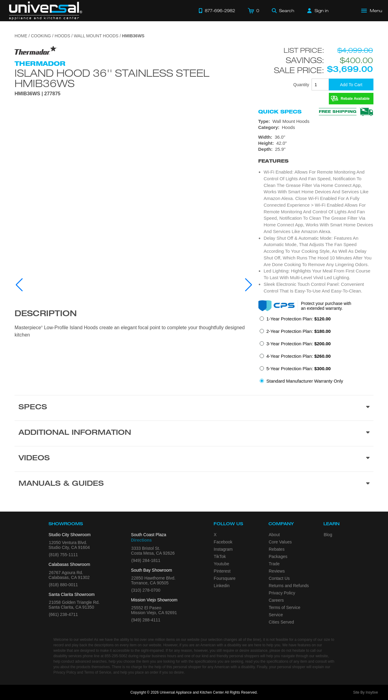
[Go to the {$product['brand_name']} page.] (36, 50)
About (274, 534)
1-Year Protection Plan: (298, 318)
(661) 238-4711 (63, 614)
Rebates (277, 549)
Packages (278, 556)
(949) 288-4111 (145, 619)
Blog (328, 534)
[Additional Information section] (194, 433)
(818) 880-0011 (63, 584)
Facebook (223, 541)
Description (46, 314)
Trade (274, 563)
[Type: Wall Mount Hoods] (315, 121)
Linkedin (222, 585)
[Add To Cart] (351, 84)
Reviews (277, 571)
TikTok (220, 556)
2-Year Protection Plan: (298, 331)
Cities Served (281, 622)
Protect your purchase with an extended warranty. (326, 306)
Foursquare (225, 578)
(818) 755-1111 (63, 554)
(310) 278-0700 (145, 590)
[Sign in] (317, 10)
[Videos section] (194, 458)
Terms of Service (284, 607)
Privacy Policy (282, 592)
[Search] (283, 10)
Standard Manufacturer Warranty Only (304, 381)
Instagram (223, 549)
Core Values (280, 541)
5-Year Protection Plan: (298, 368)
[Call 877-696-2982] (217, 10)
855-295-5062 (116, 656)
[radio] (295, 320)
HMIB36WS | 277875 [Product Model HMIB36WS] (37, 93)
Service (276, 614)
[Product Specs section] (194, 407)
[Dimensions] (315, 143)
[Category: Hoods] (315, 127)
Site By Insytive (365, 692)
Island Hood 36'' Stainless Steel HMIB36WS (112, 78)
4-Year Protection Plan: (298, 356)
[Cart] (253, 10)
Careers (276, 600)
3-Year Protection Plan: (298, 343)
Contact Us (279, 578)
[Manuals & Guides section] (194, 484)
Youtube (221, 563)
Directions (141, 540)
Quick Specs (280, 111)
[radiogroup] (316, 351)
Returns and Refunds (289, 585)
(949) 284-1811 (145, 560)
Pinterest (222, 571)
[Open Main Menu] (372, 10)
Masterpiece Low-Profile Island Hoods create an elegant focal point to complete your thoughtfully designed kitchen (130, 331)
